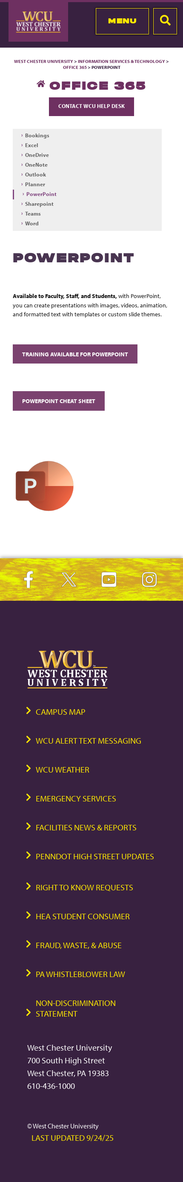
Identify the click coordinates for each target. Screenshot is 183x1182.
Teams (33, 213)
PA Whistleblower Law (80, 974)
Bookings (37, 135)
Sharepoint (39, 203)
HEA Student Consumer (83, 916)
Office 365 (75, 67)
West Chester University (43, 61)
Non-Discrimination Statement (76, 1008)
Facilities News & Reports (86, 827)
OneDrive (37, 154)
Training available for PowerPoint (75, 354)
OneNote (36, 164)
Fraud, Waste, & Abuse (79, 945)
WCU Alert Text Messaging (88, 740)
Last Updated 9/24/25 (72, 1137)
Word (32, 223)
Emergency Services (76, 798)
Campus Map (61, 711)
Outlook (35, 174)
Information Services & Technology (122, 61)
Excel (31, 145)
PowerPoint (41, 193)
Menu (122, 21)
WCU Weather (62, 769)
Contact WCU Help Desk (91, 105)
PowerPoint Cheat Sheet (58, 401)
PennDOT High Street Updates (95, 856)
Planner (35, 184)
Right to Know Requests (84, 887)
